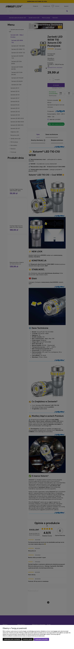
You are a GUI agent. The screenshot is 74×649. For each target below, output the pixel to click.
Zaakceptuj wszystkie (41, 639)
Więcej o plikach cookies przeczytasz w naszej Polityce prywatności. (24, 636)
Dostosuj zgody (27, 639)
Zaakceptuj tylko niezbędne (12, 639)
